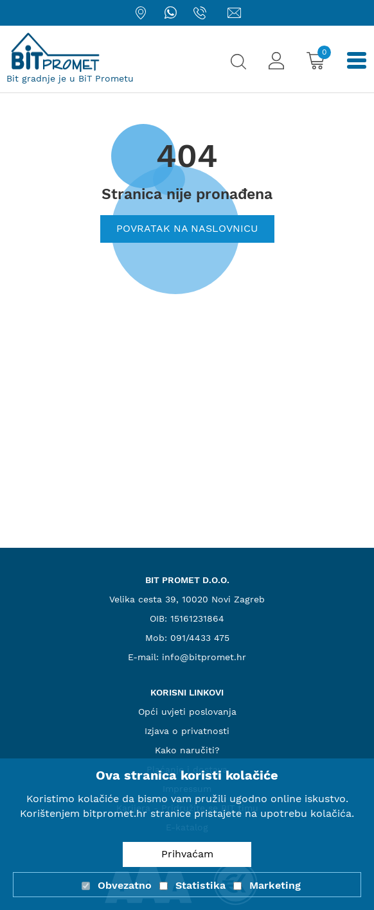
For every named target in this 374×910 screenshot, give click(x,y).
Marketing (275, 885)
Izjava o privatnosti (187, 731)
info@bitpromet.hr (204, 657)
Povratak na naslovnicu (187, 228)
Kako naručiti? (187, 750)
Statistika (200, 885)
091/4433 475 (199, 638)
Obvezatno (125, 885)
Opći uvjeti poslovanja (187, 711)
